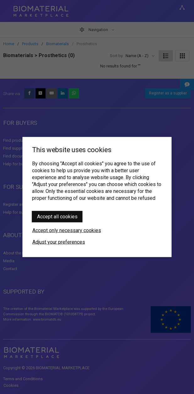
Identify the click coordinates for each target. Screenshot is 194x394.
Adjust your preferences (58, 242)
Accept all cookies (57, 217)
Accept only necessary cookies (66, 230)
